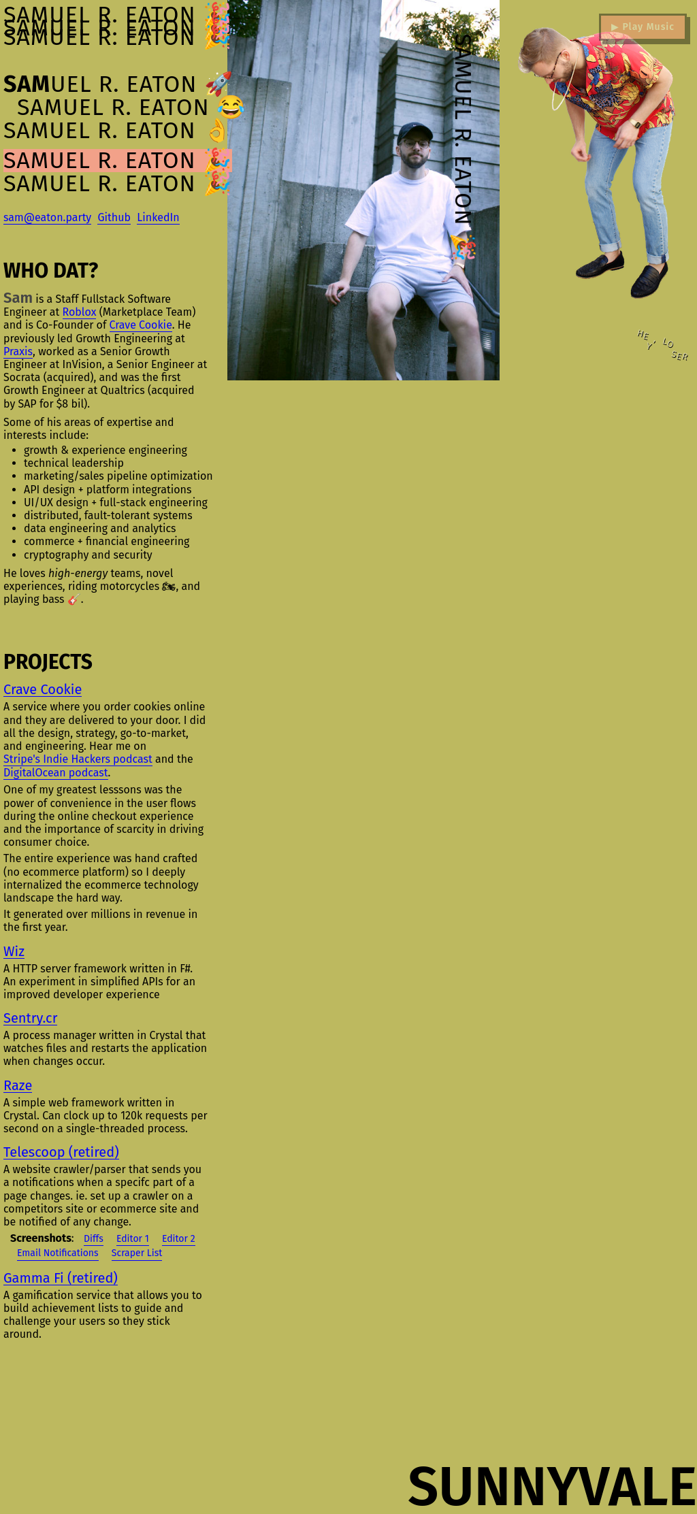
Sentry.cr (30, 1018)
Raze (17, 1086)
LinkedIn (158, 217)
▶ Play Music (643, 27)
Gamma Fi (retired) (60, 1278)
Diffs (93, 1239)
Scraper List (137, 1253)
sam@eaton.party (47, 217)
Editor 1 (132, 1239)
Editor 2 (178, 1239)
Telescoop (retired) (61, 1152)
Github (114, 217)
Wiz (14, 951)
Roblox (80, 312)
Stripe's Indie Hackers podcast (77, 759)
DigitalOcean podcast (55, 772)
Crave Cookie (141, 324)
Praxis (18, 351)
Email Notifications (58, 1253)
